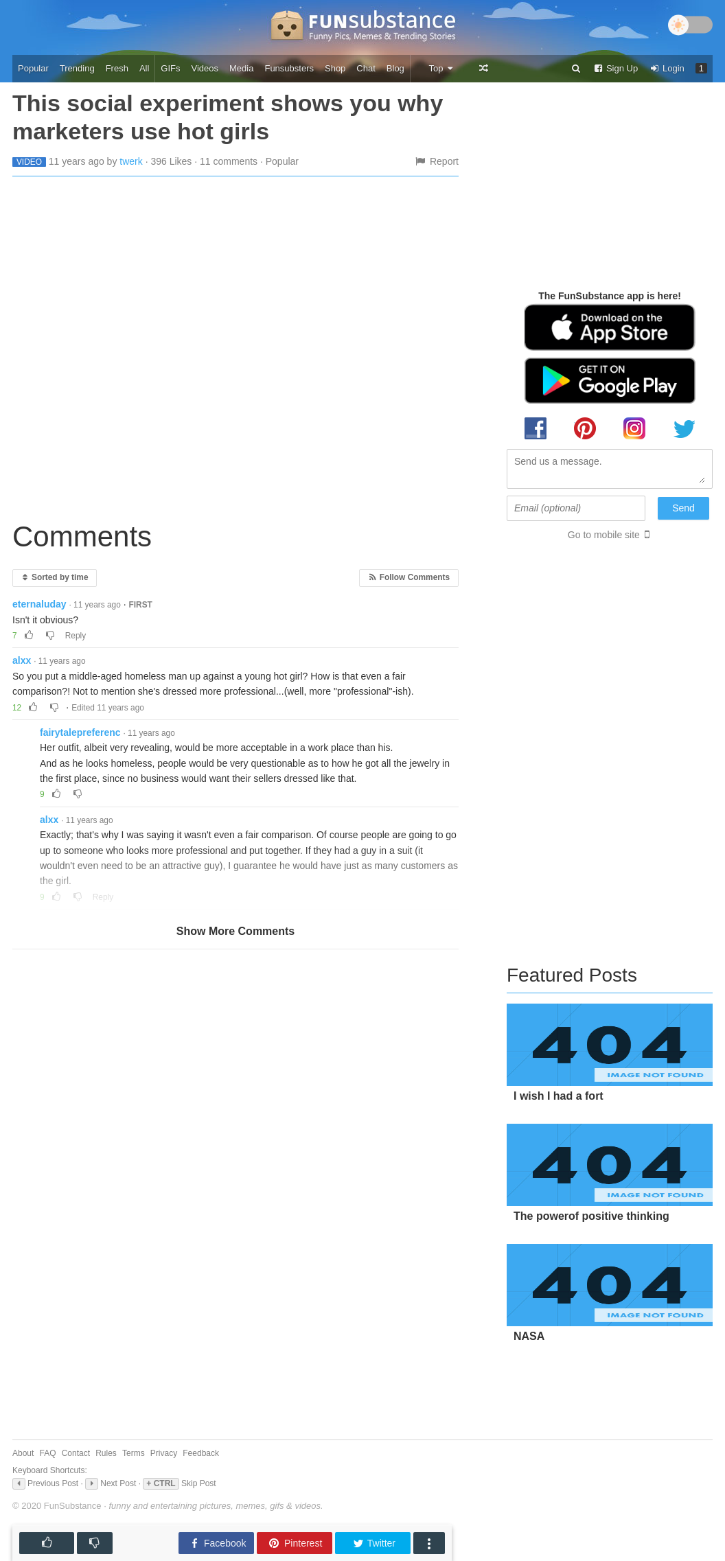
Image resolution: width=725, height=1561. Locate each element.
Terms (133, 1453)
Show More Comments (235, 931)
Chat (365, 68)
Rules (106, 1453)
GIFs (170, 68)
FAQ (48, 1453)
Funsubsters (289, 68)
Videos (205, 68)
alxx (21, 660)
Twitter (373, 1543)
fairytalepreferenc (80, 732)
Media (241, 68)
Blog (395, 68)
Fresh (117, 68)
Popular (33, 68)
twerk (130, 161)
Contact (76, 1453)
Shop (335, 68)
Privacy (163, 1453)
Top (441, 68)
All (144, 68)
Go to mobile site (604, 534)
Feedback (201, 1453)
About (23, 1453)
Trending (77, 68)
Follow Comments (409, 577)
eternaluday (39, 604)
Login (666, 68)
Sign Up (615, 68)
